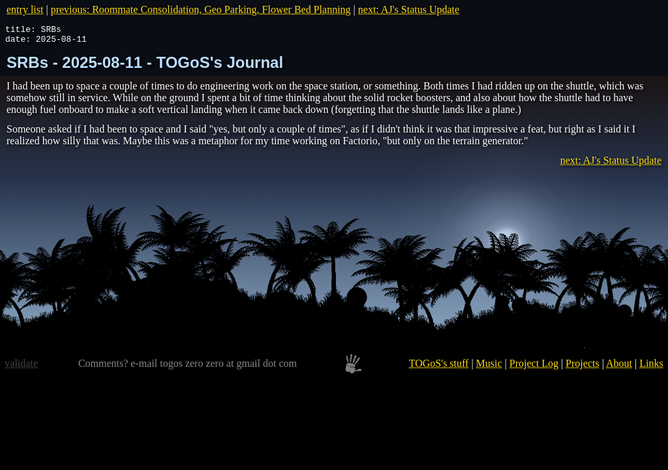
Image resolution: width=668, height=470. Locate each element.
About (619, 367)
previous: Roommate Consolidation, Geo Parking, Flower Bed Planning (201, 9)
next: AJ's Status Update (408, 9)
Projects (583, 367)
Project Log (533, 367)
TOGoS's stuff (439, 367)
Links (651, 367)
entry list (25, 9)
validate (21, 367)
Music (489, 367)
